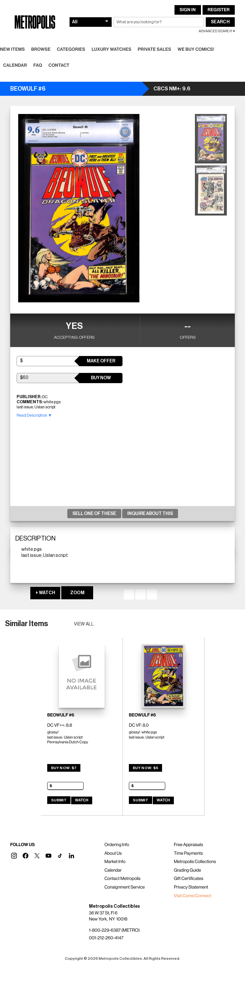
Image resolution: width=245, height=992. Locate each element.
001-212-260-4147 (106, 938)
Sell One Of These (94, 513)
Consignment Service (124, 887)
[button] (14, 855)
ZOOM (77, 593)
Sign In (188, 10)
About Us (113, 853)
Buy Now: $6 (145, 768)
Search (220, 22)
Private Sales (154, 49)
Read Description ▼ (34, 415)
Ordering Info (116, 845)
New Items (12, 49)
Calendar (15, 65)
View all (84, 624)
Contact (59, 65)
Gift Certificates (188, 878)
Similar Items (26, 623)
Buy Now (101, 378)
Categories (71, 49)
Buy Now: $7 (64, 768)
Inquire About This (150, 513)
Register (219, 10)
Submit (59, 800)
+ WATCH (45, 593)
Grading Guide (187, 870)
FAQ (37, 65)
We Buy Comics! (196, 49)
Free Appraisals (188, 845)
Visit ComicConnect (192, 896)
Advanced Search (215, 31)
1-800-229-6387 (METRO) (114, 930)
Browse (41, 49)
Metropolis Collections (195, 861)
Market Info (114, 861)
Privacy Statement (191, 887)
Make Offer (101, 361)
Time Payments (188, 853)
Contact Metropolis (122, 878)
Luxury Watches (111, 49)
